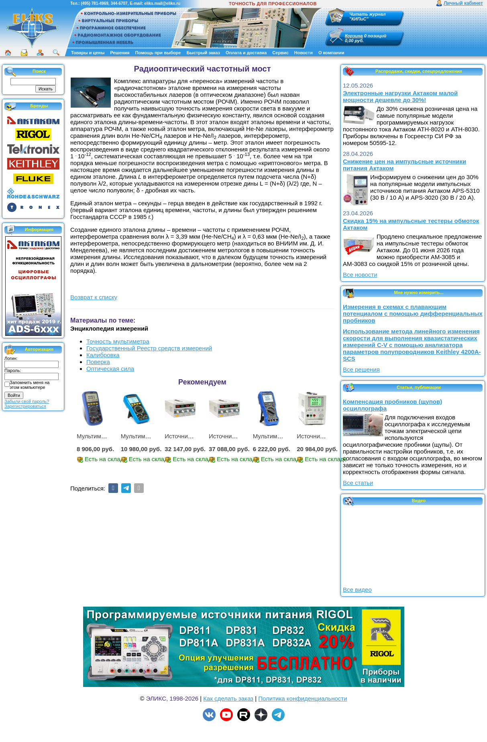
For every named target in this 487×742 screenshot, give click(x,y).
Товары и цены (87, 52)
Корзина (354, 35)
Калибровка (103, 355)
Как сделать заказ (228, 698)
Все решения (361, 369)
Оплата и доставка (246, 52)
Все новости (360, 274)
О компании (331, 52)
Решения (119, 52)
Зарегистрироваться (25, 406)
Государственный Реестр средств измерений (149, 348)
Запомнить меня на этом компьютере (29, 385)
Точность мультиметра (117, 341)
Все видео (357, 589)
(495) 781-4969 (94, 3)
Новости (303, 52)
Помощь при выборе (158, 52)
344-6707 (118, 3)
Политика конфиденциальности (302, 698)
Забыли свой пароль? (26, 401)
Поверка (98, 361)
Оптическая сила (110, 368)
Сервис (280, 52)
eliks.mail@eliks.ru (162, 3)
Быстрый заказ (203, 52)
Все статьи (358, 482)
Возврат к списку (93, 297)
